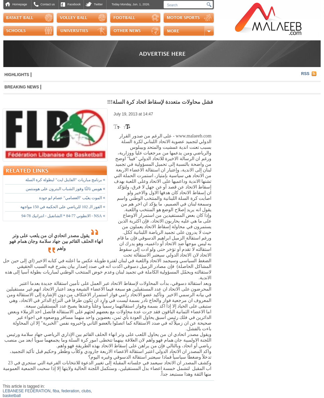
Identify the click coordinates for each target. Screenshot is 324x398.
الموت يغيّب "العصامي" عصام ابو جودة (72, 197)
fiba (56, 391)
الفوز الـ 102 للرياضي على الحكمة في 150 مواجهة (62, 207)
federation (70, 391)
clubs (86, 391)
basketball (12, 395)
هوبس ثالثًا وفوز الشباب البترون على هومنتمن (65, 188)
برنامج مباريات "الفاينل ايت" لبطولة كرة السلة (65, 179)
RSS (305, 73)
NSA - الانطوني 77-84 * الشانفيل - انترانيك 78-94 (63, 216)
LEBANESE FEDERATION (26, 391)
